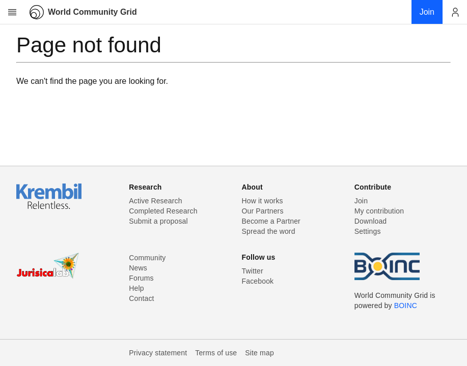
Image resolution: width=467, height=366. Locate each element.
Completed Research (163, 211)
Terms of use (216, 353)
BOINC (405, 305)
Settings (367, 231)
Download (370, 221)
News (138, 268)
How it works (262, 201)
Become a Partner (271, 221)
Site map (259, 353)
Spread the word (268, 231)
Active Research (155, 201)
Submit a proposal (158, 221)
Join (361, 201)
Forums (141, 278)
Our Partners (263, 211)
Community (147, 258)
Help (136, 288)
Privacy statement (158, 353)
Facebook (258, 281)
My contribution (379, 211)
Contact (141, 298)
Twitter (252, 271)
